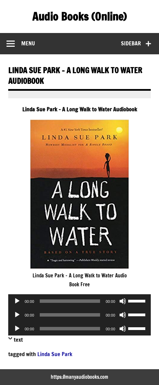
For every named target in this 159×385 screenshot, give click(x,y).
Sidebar (131, 43)
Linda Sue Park (54, 354)
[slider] (70, 301)
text (18, 339)
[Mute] (122, 301)
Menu (28, 43)
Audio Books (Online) (79, 16)
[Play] (17, 301)
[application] (79, 301)
